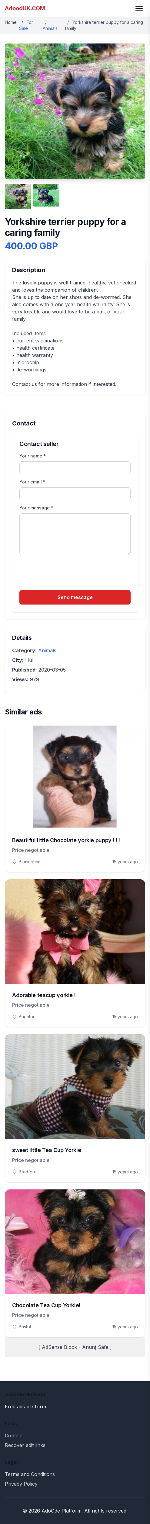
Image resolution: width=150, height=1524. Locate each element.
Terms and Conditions (30, 1474)
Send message (75, 597)
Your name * (32, 455)
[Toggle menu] (139, 8)
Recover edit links (25, 1445)
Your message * (36, 507)
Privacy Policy (21, 1484)
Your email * (32, 481)
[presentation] (65, 573)
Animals (50, 28)
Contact (14, 1436)
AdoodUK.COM (25, 8)
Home (11, 22)
